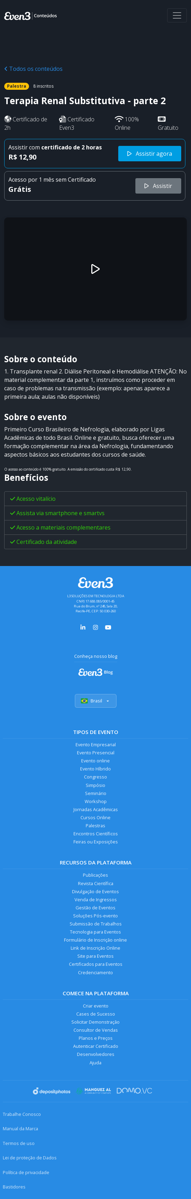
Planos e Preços (96, 1038)
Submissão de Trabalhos (96, 924)
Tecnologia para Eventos (95, 932)
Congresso (95, 777)
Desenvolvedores (95, 1054)
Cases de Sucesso (95, 1014)
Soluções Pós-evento (95, 915)
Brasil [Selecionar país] (96, 701)
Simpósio (95, 785)
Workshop (96, 801)
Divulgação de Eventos (95, 891)
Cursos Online (95, 817)
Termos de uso (19, 1143)
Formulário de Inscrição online (95, 940)
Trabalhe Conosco (22, 1114)
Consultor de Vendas (95, 1030)
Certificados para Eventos (95, 964)
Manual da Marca (20, 1128)
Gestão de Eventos (95, 907)
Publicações (95, 875)
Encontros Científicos (95, 833)
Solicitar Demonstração (95, 1022)
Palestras (95, 825)
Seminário (95, 793)
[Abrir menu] (177, 15)
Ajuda (95, 1062)
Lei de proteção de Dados (30, 1157)
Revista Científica (95, 883)
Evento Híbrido (95, 769)
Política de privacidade (26, 1172)
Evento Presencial (95, 752)
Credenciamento (95, 972)
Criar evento (95, 1006)
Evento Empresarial (96, 744)
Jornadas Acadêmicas (95, 809)
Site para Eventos (95, 956)
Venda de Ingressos (96, 899)
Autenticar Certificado (95, 1046)
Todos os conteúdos (33, 69)
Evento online (95, 760)
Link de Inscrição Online (95, 948)
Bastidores (14, 1187)
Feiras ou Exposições (95, 841)
